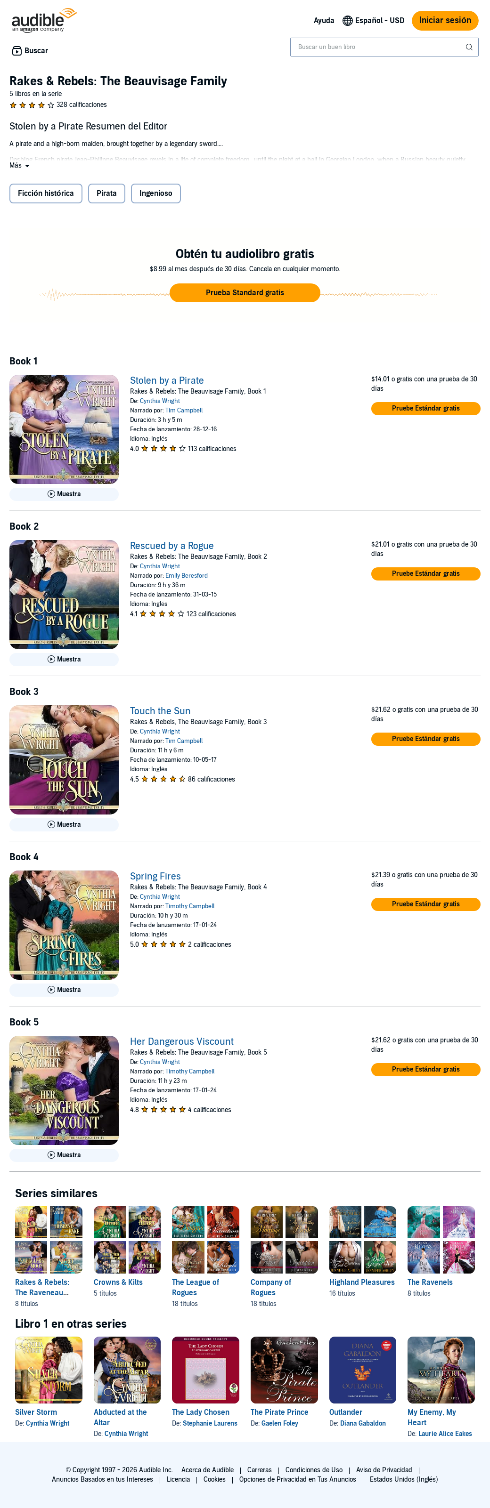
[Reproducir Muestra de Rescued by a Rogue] (64, 659)
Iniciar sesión (445, 20)
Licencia (178, 1480)
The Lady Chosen (200, 1412)
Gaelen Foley (279, 1423)
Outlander (345, 1412)
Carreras (259, 1470)
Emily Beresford (186, 576)
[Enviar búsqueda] (470, 47)
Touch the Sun (160, 711)
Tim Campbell (184, 410)
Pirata (107, 193)
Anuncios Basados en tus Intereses (102, 1480)
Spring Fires (155, 876)
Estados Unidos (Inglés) (404, 1480)
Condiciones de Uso (314, 1470)
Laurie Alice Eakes (445, 1434)
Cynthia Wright (160, 401)
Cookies (215, 1480)
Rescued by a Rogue (172, 546)
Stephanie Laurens (210, 1423)
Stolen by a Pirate (167, 381)
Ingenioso (155, 193)
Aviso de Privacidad (384, 1470)
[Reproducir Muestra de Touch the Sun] (64, 824)
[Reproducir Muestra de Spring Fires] (64, 990)
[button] (20, 165)
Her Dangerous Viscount (182, 1042)
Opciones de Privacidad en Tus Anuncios (297, 1480)
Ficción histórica (46, 193)
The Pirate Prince (280, 1412)
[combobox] (384, 47)
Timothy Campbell (189, 906)
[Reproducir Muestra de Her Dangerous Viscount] (64, 1155)
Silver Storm (36, 1412)
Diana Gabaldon (363, 1423)
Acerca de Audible (207, 1470)
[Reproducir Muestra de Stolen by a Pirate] (64, 494)
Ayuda (324, 20)
